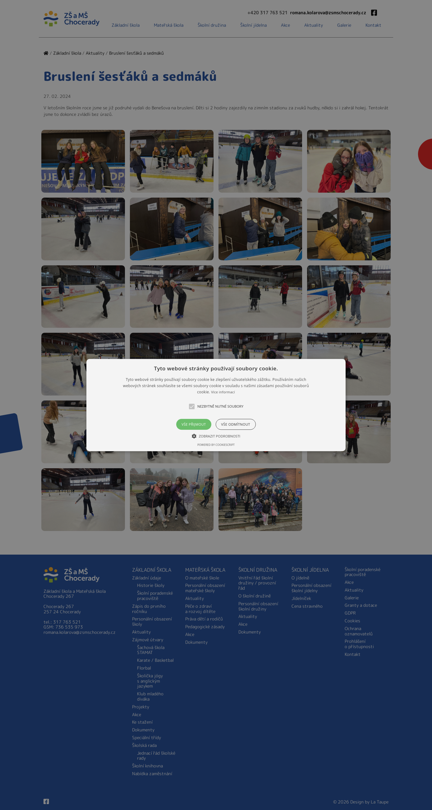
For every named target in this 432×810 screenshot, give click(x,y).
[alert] (216, 405)
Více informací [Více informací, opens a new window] (223, 392)
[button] (216, 405)
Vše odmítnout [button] (235, 424)
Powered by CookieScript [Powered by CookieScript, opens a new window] (216, 445)
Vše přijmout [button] (194, 424)
